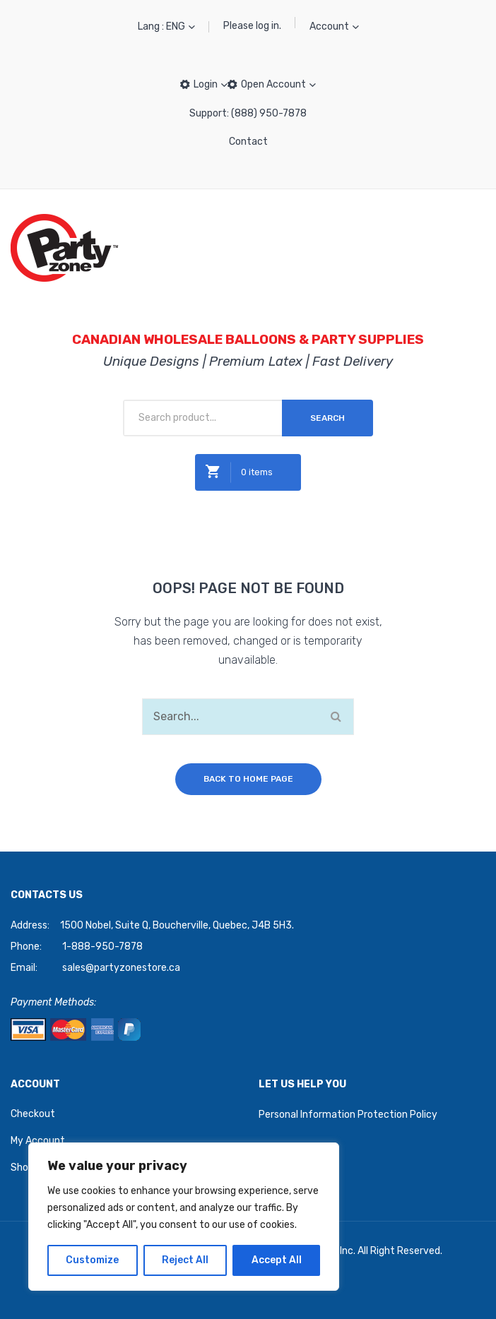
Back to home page (248, 779)
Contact (248, 142)
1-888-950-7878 (102, 947)
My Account (38, 1141)
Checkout (33, 1114)
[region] (183, 1216)
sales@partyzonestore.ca (121, 968)
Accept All (277, 1260)
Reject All (185, 1260)
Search (327, 418)
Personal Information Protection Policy (348, 1115)
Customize (92, 1260)
